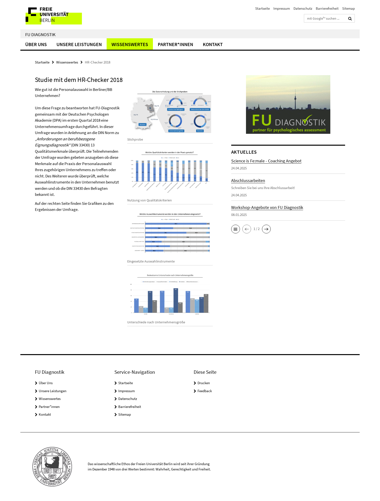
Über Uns (36, 44)
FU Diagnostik (40, 34)
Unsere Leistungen (79, 44)
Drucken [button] (204, 383)
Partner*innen (175, 44)
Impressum (281, 8)
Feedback (205, 391)
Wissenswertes (129, 44)
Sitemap (348, 8)
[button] (235, 229)
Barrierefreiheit (327, 8)
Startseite (262, 8)
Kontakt (213, 44)
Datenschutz (302, 8)
